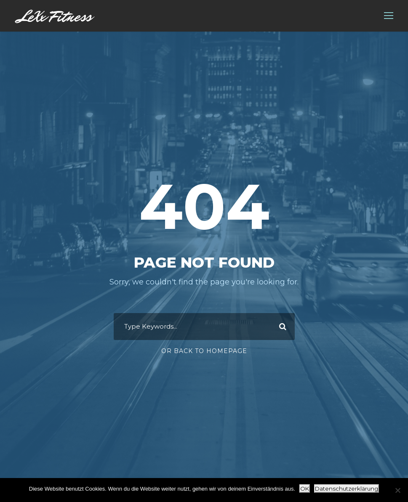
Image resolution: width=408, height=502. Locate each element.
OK (304, 488)
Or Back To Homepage (204, 351)
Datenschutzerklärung (346, 488)
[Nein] (397, 490)
